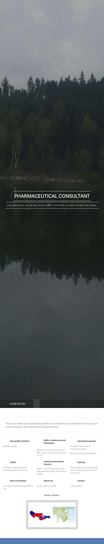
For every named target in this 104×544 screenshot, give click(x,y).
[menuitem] (69, 404)
